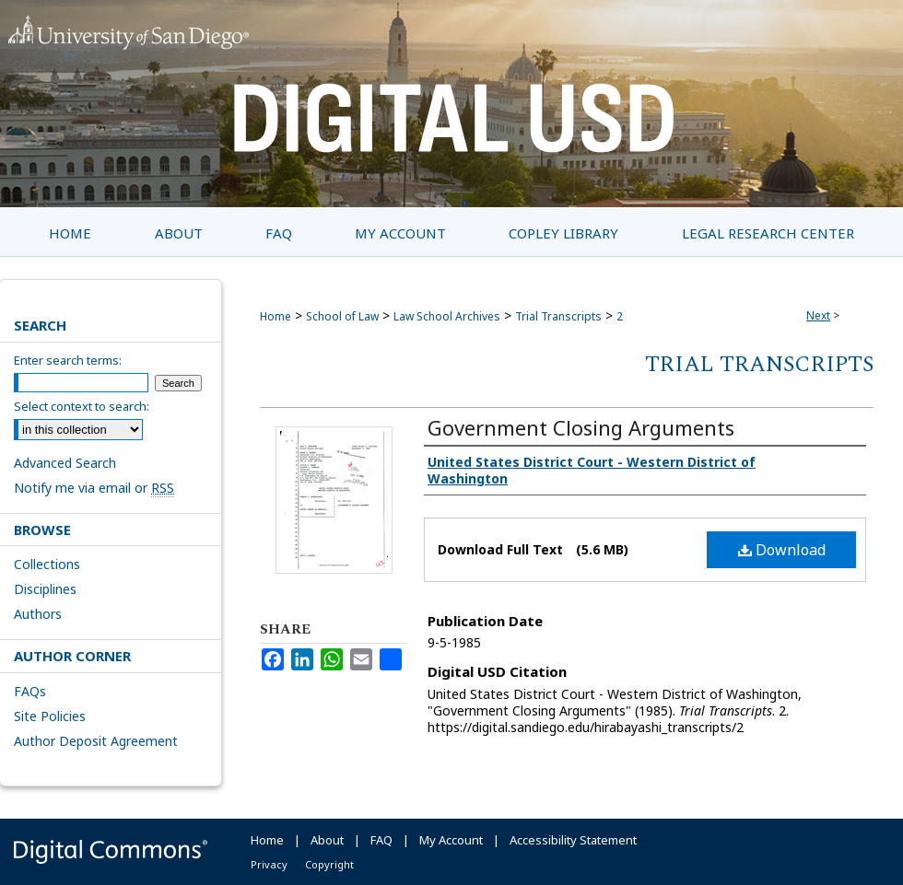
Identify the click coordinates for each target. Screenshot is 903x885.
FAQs (30, 691)
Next (818, 315)
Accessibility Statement (573, 840)
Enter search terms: (68, 360)
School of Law (342, 316)
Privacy (269, 864)
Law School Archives (446, 316)
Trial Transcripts (558, 316)
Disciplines (45, 589)
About (327, 840)
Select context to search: (81, 406)
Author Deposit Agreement (96, 741)
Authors (38, 614)
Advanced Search (65, 463)
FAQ (381, 840)
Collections (47, 564)
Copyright (329, 864)
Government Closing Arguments (581, 427)
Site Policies (50, 716)
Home (275, 316)
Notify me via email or (94, 487)
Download (782, 550)
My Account (451, 840)
